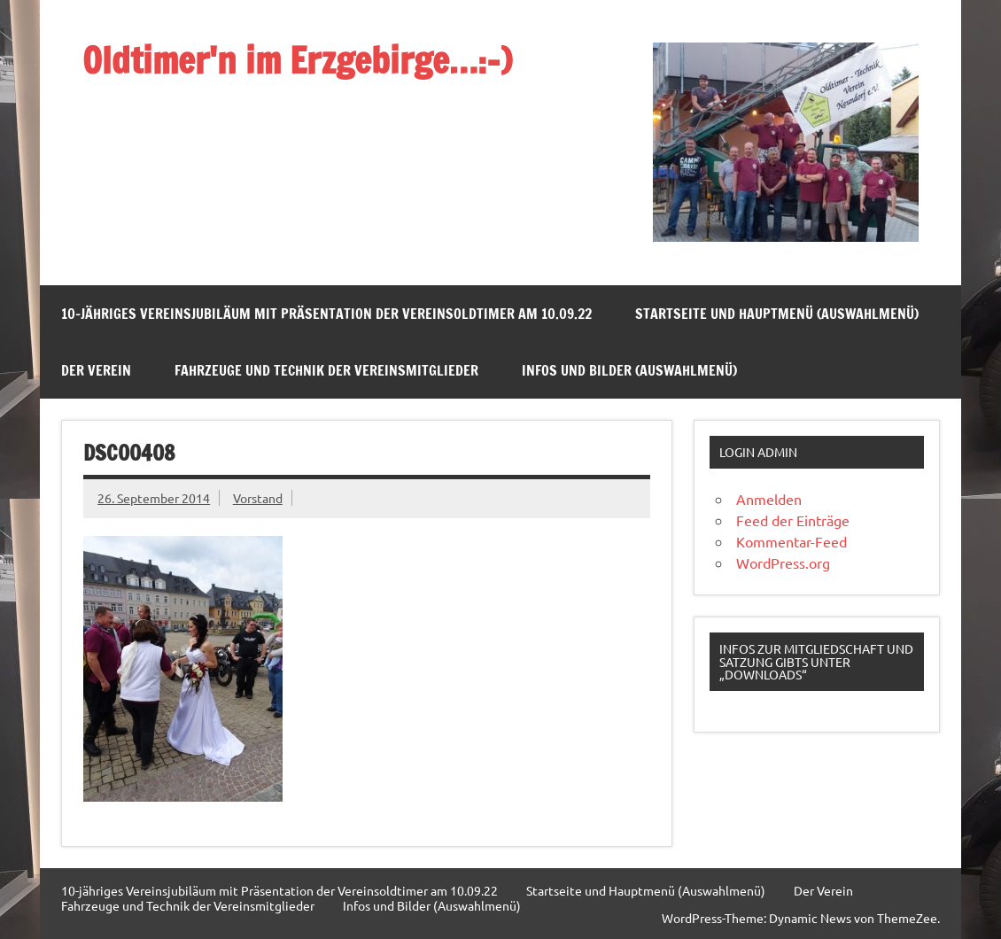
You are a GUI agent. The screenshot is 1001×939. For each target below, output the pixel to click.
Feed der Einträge (793, 520)
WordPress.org (783, 562)
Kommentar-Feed (791, 541)
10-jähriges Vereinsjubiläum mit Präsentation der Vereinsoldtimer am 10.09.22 (326, 313)
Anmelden (769, 499)
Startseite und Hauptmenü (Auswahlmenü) (777, 313)
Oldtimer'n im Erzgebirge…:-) (297, 60)
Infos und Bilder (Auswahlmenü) (629, 370)
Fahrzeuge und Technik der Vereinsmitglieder (326, 370)
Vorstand (258, 498)
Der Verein (96, 370)
